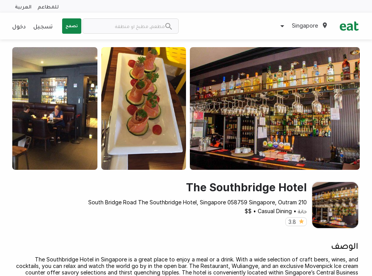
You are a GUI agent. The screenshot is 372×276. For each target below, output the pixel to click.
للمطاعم (48, 6)
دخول (19, 26)
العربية (23, 6)
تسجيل (43, 26)
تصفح (72, 25)
